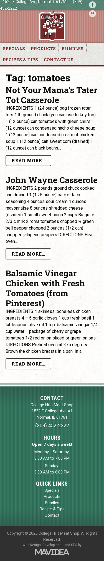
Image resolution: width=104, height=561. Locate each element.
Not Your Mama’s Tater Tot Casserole (51, 94)
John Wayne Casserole (52, 179)
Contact (52, 515)
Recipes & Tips (20, 59)
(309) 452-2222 (52, 425)
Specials (14, 48)
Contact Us (59, 59)
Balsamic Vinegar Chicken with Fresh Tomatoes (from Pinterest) (45, 288)
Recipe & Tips (52, 508)
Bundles (72, 48)
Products (43, 48)
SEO (74, 545)
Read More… (28, 160)
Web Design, (32, 545)
